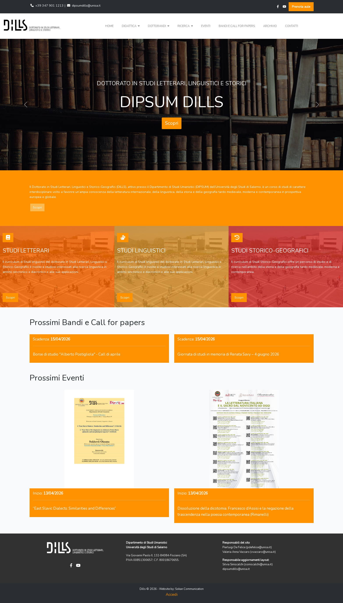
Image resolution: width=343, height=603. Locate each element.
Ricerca (185, 26)
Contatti (291, 26)
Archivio (270, 26)
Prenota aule (301, 6)
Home (109, 26)
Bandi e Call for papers (237, 26)
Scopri (171, 123)
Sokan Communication (189, 589)
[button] (131, 26)
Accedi (172, 594)
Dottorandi (158, 26)
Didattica (131, 26)
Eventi (205, 26)
